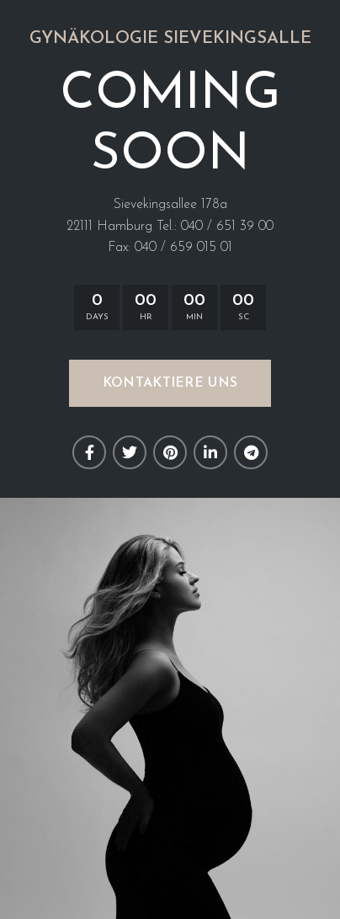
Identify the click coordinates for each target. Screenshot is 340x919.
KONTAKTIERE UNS (170, 383)
